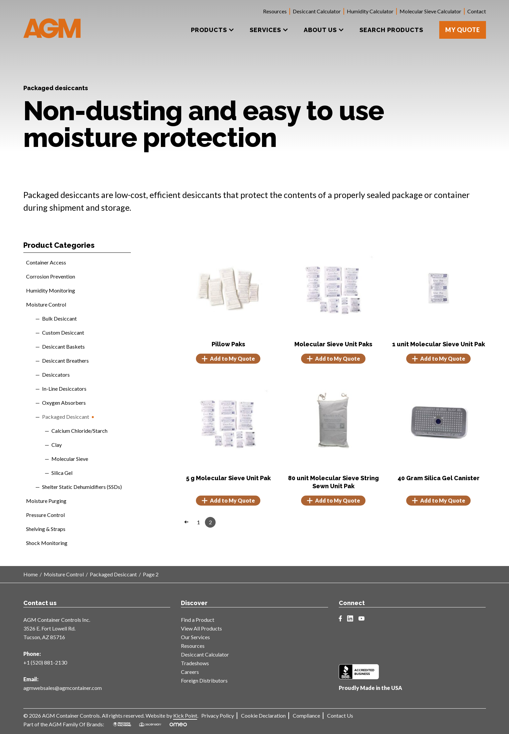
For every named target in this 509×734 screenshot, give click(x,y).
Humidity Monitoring (50, 290)
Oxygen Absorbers (64, 402)
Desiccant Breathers (65, 360)
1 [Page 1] (198, 522)
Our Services (195, 637)
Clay (56, 444)
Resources (275, 11)
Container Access (46, 262)
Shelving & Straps (45, 529)
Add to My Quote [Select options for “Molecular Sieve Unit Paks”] (333, 358)
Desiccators (56, 374)
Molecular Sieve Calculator (430, 11)
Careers (190, 672)
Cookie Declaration (263, 715)
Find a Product (197, 619)
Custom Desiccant (63, 332)
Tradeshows (195, 663)
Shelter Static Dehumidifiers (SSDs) (82, 487)
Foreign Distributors (204, 680)
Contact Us (340, 715)
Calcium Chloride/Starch (79, 430)
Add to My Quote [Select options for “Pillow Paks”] (228, 358)
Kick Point (185, 715)
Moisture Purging (46, 501)
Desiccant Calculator (317, 11)
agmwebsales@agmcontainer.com (62, 688)
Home (30, 574)
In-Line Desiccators (64, 388)
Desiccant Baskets (63, 346)
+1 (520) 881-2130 (45, 662)
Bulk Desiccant (59, 318)
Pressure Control (45, 515)
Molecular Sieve (69, 458)
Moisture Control (46, 304)
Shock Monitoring (46, 543)
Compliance (306, 715)
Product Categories (58, 245)
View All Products (201, 628)
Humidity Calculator (370, 11)
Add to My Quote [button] (438, 358)
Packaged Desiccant (65, 416)
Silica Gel (61, 473)
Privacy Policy (217, 715)
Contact (476, 11)
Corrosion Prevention (50, 276)
